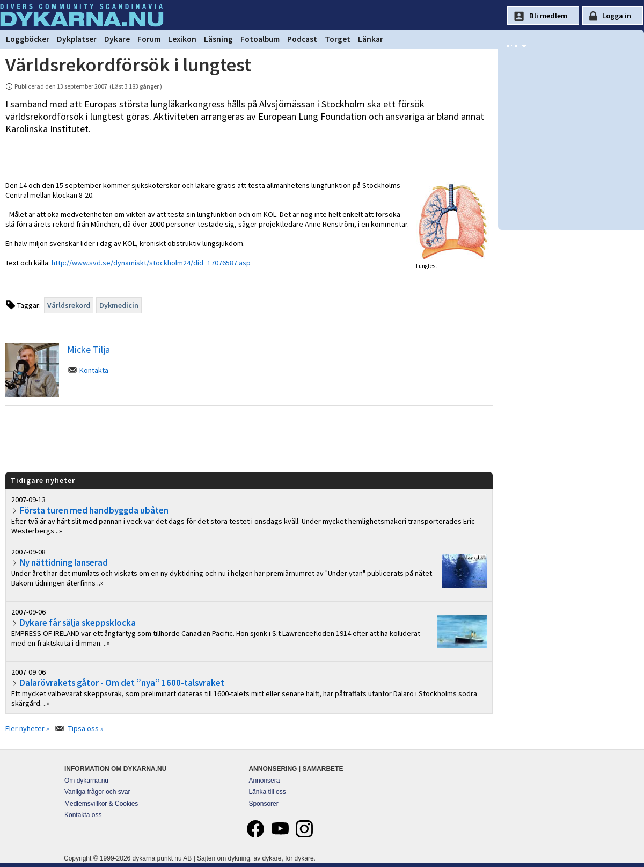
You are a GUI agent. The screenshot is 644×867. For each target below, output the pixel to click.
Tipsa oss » (86, 728)
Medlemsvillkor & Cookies (101, 803)
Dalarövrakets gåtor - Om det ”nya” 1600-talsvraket (122, 683)
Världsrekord (68, 305)
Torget (337, 39)
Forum (148, 39)
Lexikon (182, 39)
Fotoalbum (260, 39)
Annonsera (264, 780)
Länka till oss (267, 792)
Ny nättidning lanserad (64, 562)
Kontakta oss (82, 815)
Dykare (117, 39)
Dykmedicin (118, 305)
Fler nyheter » (27, 728)
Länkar (370, 39)
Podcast (302, 39)
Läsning (218, 39)
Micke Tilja (88, 349)
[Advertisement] (249, 438)
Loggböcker (27, 39)
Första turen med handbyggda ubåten (94, 510)
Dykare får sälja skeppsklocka (78, 622)
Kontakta (93, 370)
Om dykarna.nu (86, 780)
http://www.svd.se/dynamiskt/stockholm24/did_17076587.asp (151, 263)
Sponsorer (263, 803)
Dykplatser (77, 39)
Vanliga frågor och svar (97, 792)
